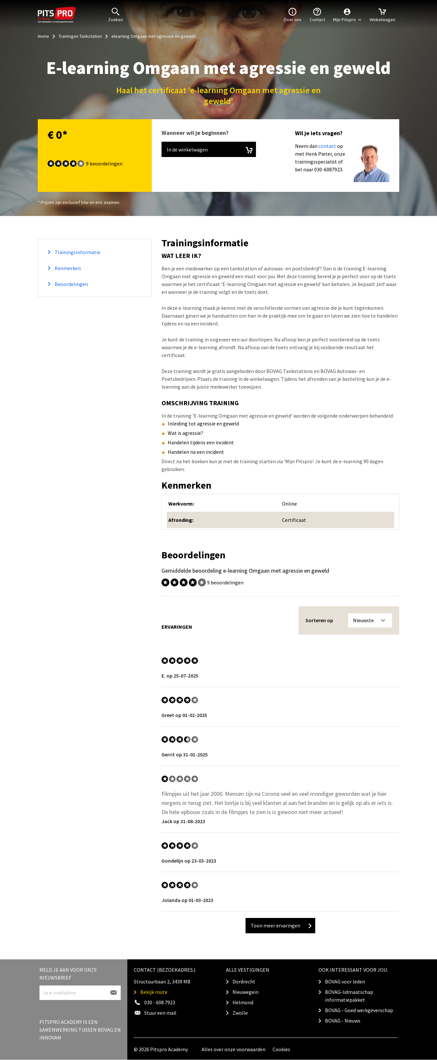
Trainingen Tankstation (80, 36)
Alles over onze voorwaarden (233, 1049)
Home (43, 36)
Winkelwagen (382, 14)
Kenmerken (67, 268)
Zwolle (240, 1013)
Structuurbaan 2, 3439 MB (162, 981)
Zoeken (115, 14)
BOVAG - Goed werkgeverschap (359, 1010)
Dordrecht (244, 981)
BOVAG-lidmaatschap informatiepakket (349, 996)
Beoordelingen (71, 284)
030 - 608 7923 (159, 1002)
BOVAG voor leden (345, 981)
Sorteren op (319, 620)
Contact (317, 14)
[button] (347, 14)
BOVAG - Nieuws (342, 1020)
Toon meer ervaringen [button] (281, 925)
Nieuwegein (246, 992)
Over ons (293, 14)
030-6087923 (328, 169)
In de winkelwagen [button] (209, 150)
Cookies (281, 1049)
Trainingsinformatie (77, 252)
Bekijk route (153, 992)
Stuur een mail (160, 1013)
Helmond (243, 1002)
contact (327, 146)
